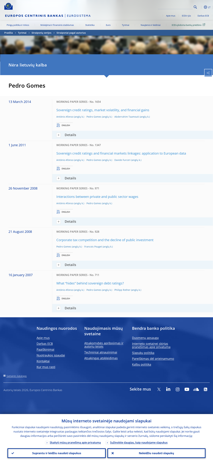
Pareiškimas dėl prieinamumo (153, 359)
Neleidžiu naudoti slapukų (156, 453)
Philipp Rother (122, 289)
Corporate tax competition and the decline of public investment (104, 240)
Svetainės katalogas (16, 376)
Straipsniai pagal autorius (71, 32)
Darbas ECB (203, 15)
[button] (200, 7)
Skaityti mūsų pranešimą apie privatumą (75, 442)
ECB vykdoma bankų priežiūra (189, 24)
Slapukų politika (143, 353)
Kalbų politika (141, 364)
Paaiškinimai (45, 349)
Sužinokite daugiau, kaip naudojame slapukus (139, 442)
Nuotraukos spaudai (51, 355)
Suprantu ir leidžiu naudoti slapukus (56, 453)
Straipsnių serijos (41, 32)
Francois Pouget (93, 246)
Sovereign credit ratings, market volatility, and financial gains (102, 110)
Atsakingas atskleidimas (101, 358)
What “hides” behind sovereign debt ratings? (90, 283)
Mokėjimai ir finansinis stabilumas (57, 24)
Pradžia (8, 32)
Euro (108, 24)
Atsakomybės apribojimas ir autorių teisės (103, 344)
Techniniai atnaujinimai (100, 352)
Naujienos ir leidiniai (150, 24)
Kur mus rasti (46, 367)
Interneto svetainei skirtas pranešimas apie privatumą (151, 345)
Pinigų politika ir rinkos (18, 24)
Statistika (89, 24)
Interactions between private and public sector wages (97, 196)
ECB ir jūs (186, 15)
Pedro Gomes (93, 116)
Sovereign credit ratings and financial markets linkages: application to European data (121, 153)
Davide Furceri (122, 160)
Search (195, 7)
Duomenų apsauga (145, 338)
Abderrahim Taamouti (126, 116)
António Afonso (64, 116)
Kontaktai (43, 361)
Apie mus (170, 15)
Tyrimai (125, 24)
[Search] (176, 6)
